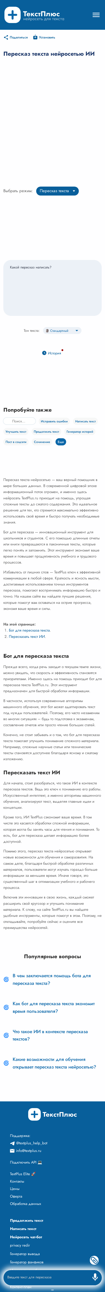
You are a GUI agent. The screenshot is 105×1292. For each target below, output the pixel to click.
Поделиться (19, 37)
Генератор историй (80, 431)
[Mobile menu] (96, 15)
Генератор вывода (25, 1253)
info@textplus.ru (28, 1150)
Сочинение (42, 442)
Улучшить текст (16, 431)
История (54, 353)
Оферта (16, 1196)
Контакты (17, 1181)
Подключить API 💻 (26, 1162)
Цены (15, 1188)
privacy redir (20, 1245)
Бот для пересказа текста (29, 630)
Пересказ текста (54, 191)
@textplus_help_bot (31, 1143)
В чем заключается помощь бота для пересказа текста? (52, 979)
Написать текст (85, 421)
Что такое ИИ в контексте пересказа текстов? (50, 1035)
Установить (47, 37)
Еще (61, 442)
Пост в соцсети (16, 442)
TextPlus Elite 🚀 (23, 1174)
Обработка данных (25, 1203)
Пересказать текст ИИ (27, 636)
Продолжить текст (46, 431)
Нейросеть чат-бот (26, 1237)
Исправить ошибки (54, 421)
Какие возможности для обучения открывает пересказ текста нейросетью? (54, 1063)
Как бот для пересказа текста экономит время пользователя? (54, 1007)
